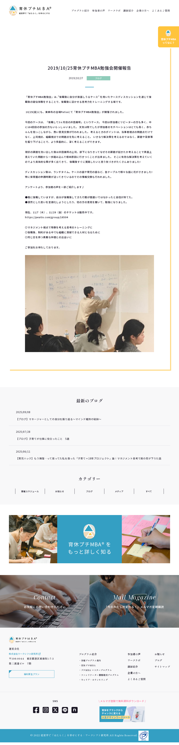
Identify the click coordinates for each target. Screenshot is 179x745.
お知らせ (60, 491)
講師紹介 (128, 10)
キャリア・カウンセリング (94, 679)
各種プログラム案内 (91, 660)
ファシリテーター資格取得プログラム (100, 674)
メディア (119, 491)
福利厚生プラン (31, 680)
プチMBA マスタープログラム (96, 670)
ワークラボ (114, 10)
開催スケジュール (30, 491)
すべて (149, 491)
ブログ (98, 78)
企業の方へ (142, 10)
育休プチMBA (88, 665)
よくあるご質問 (161, 10)
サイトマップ (162, 666)
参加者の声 (98, 10)
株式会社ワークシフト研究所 (27, 659)
